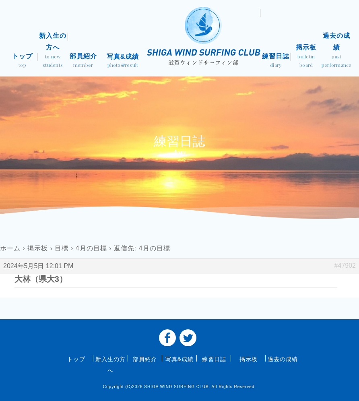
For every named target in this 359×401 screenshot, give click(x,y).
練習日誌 (275, 61)
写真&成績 (123, 61)
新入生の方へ (52, 51)
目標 (61, 248)
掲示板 (306, 57)
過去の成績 (337, 51)
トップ (22, 61)
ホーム (10, 248)
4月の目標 (91, 248)
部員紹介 (83, 61)
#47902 (345, 265)
